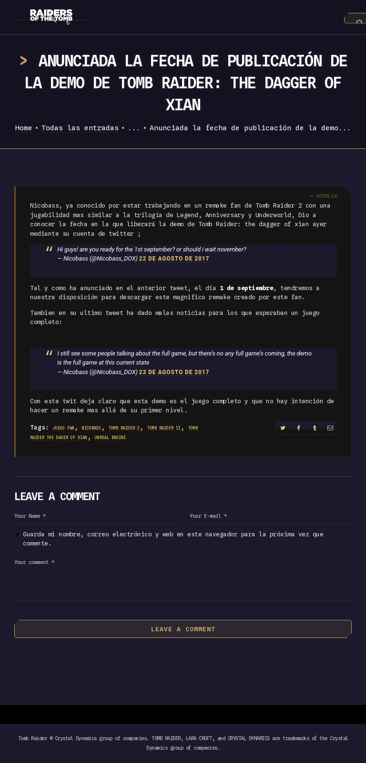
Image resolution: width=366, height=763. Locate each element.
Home (23, 128)
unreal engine (110, 437)
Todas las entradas (80, 128)
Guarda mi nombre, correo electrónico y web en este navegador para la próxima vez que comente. (173, 538)
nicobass (91, 428)
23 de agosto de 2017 (174, 372)
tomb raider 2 (124, 428)
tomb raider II (164, 428)
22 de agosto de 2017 (174, 258)
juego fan (63, 428)
